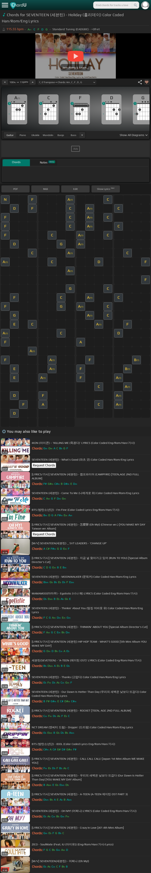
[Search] (135, 5)
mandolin (48, 135)
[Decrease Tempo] (5, 82)
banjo (60, 135)
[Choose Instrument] (82, 135)
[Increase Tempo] (33, 82)
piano (23, 135)
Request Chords (44, 465)
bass (73, 135)
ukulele (35, 135)
